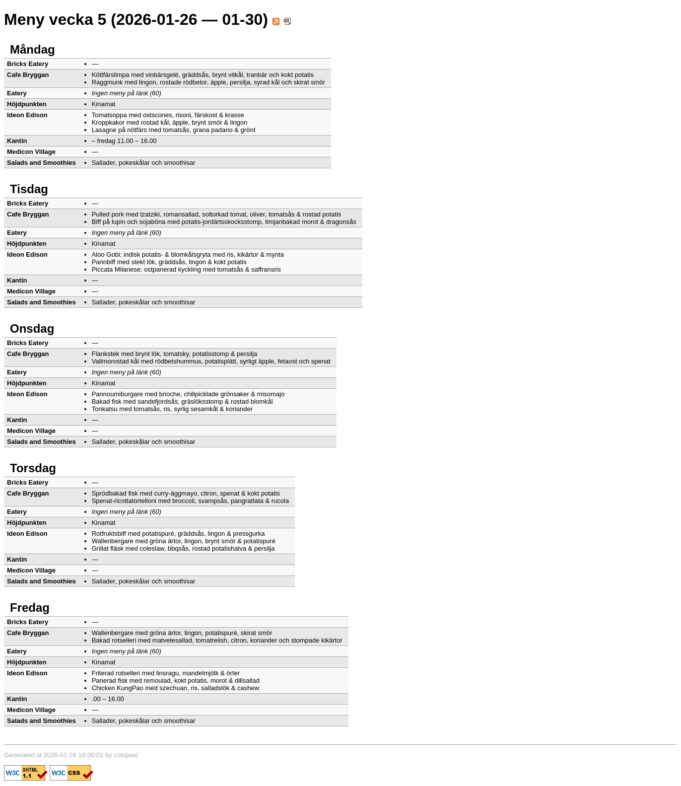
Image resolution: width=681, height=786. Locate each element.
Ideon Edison (27, 115)
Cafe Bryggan (28, 74)
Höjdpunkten (26, 104)
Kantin (17, 140)
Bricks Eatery (27, 64)
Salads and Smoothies (41, 162)
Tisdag (29, 189)
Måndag (32, 49)
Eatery (17, 93)
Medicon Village (31, 151)
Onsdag (32, 328)
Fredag (30, 607)
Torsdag (33, 468)
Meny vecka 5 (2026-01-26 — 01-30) (147, 19)
